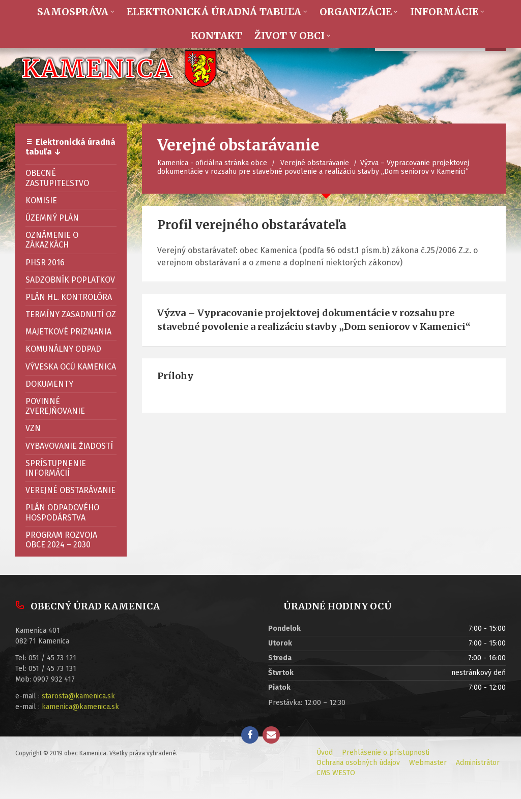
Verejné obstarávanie (314, 163)
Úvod (324, 752)
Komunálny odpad (63, 349)
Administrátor (478, 762)
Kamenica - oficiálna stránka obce (212, 163)
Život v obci (289, 35)
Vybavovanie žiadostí (69, 446)
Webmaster (428, 762)
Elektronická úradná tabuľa (214, 12)
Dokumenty (49, 384)
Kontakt (216, 35)
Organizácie (356, 12)
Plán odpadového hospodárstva (62, 512)
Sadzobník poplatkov (70, 280)
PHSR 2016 (45, 262)
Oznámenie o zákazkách (51, 240)
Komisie (41, 200)
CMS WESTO (335, 773)
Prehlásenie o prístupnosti (385, 752)
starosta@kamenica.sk (78, 696)
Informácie (444, 12)
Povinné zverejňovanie (55, 406)
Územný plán (52, 218)
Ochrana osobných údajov (358, 762)
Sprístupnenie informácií (55, 468)
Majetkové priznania (68, 331)
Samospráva (72, 12)
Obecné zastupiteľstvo (57, 178)
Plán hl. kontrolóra (68, 297)
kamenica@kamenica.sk (80, 706)
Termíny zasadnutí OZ (70, 314)
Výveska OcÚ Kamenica (70, 367)
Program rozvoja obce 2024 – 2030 (61, 539)
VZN (33, 428)
